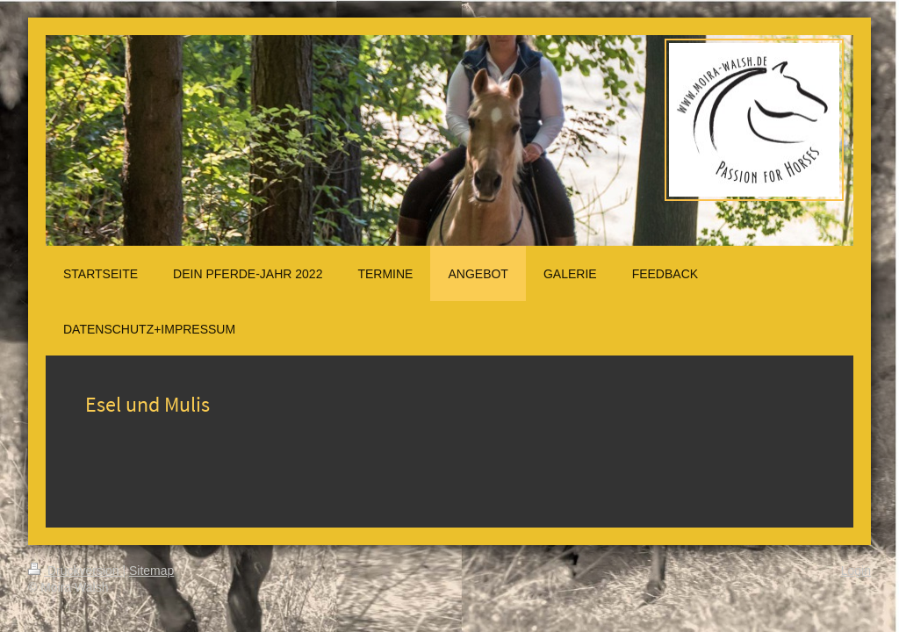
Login (856, 571)
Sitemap (151, 571)
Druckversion (75, 571)
